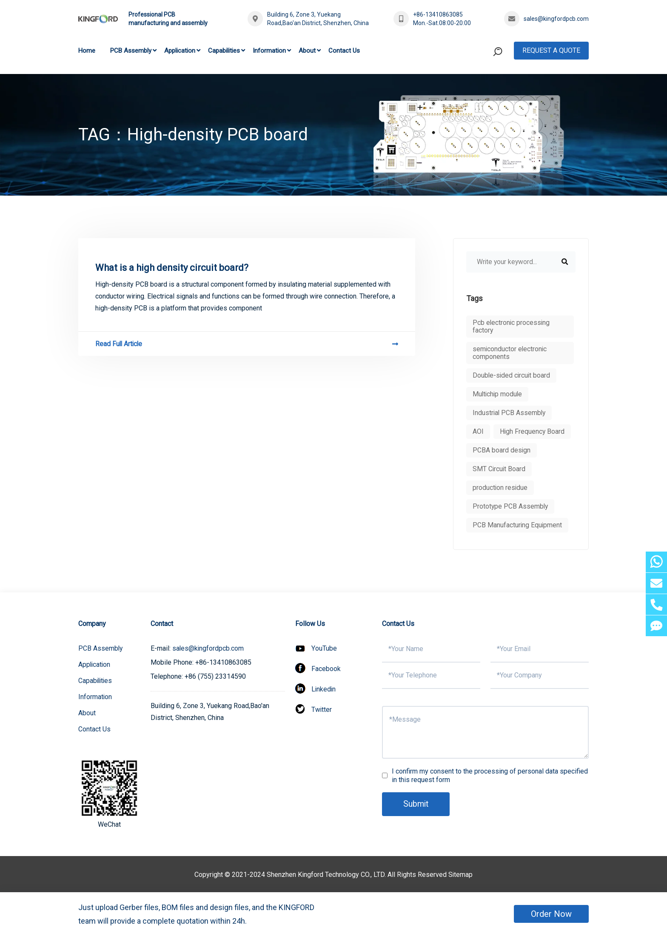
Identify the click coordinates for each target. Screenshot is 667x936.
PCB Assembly (130, 50)
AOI (478, 431)
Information (269, 50)
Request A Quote (551, 50)
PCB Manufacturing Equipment (518, 525)
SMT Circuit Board (499, 469)
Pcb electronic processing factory (512, 326)
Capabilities (224, 50)
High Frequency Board (532, 431)
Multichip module (498, 394)
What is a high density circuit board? (171, 267)
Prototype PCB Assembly (511, 506)
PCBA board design (502, 450)
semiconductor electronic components (510, 353)
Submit (416, 804)
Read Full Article (246, 344)
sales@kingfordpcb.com (556, 18)
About (307, 50)
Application (179, 50)
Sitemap (460, 875)
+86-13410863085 (438, 14)
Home (86, 50)
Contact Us (344, 50)
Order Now (551, 914)
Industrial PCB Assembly (510, 413)
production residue (500, 488)
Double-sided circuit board (512, 375)
